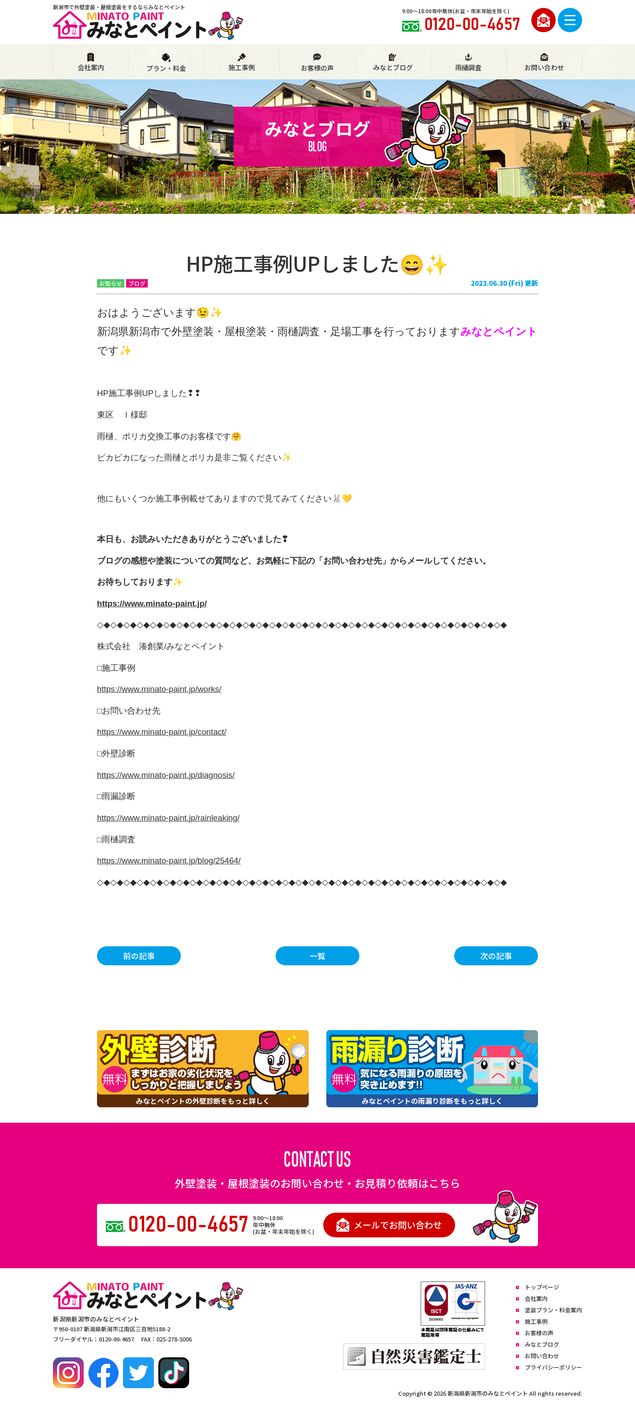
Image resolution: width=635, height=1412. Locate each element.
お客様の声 (317, 62)
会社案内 (91, 62)
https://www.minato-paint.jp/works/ (159, 689)
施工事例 (241, 62)
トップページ (542, 1287)
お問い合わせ (544, 62)
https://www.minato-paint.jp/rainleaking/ (168, 817)
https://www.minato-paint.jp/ (152, 603)
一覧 (317, 955)
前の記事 (139, 955)
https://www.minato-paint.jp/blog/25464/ (169, 860)
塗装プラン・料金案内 (553, 1310)
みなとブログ (393, 62)
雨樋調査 (468, 62)
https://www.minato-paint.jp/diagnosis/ (166, 775)
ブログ (137, 283)
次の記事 (496, 955)
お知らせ (110, 283)
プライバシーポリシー (553, 1367)
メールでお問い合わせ (389, 1225)
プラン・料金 (166, 63)
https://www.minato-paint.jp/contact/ (161, 731)
